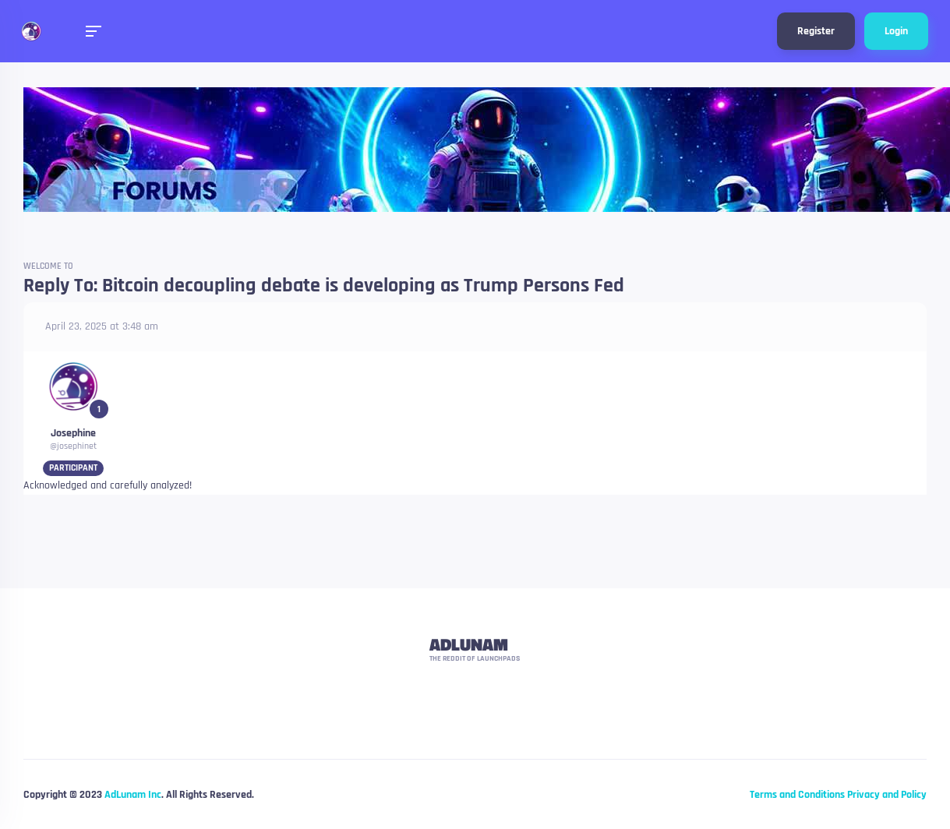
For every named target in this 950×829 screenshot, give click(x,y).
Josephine (73, 433)
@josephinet (73, 446)
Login (896, 31)
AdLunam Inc (132, 795)
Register (816, 31)
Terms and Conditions (797, 795)
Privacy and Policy (887, 795)
